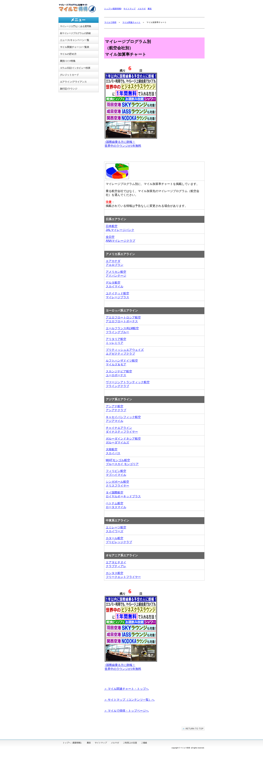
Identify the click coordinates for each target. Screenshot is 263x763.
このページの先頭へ (193, 728)
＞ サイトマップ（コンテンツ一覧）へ (129, 699)
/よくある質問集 (75, 26)
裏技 (150, 8)
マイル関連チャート (131, 22)
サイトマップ (129, 8)
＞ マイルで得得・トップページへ (126, 710)
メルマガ (142, 8)
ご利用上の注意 (130, 743)
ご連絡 (144, 743)
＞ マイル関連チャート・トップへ (126, 688)
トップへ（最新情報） (73, 743)
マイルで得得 (110, 22)
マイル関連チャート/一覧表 (74, 47)
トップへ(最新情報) (112, 8)
